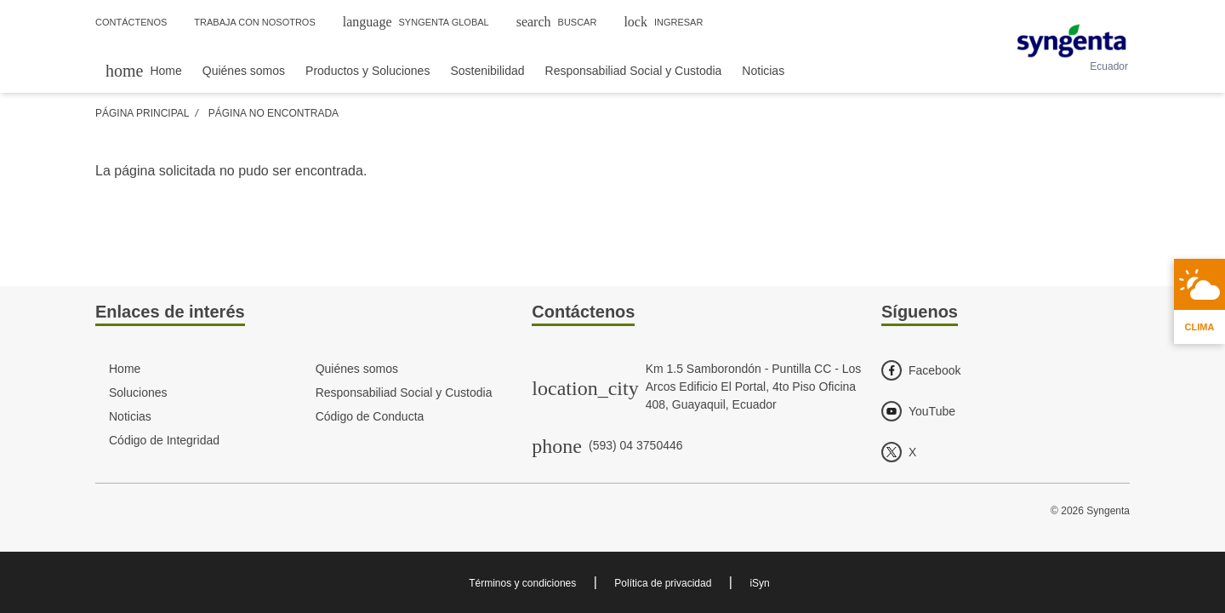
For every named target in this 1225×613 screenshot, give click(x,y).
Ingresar (663, 21)
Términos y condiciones (522, 583)
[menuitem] (143, 70)
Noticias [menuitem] (763, 70)
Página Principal (142, 113)
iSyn (759, 583)
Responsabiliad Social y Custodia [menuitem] (633, 70)
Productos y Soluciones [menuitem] (367, 70)
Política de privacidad (662, 583)
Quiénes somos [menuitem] (243, 70)
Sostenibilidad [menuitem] (487, 70)
